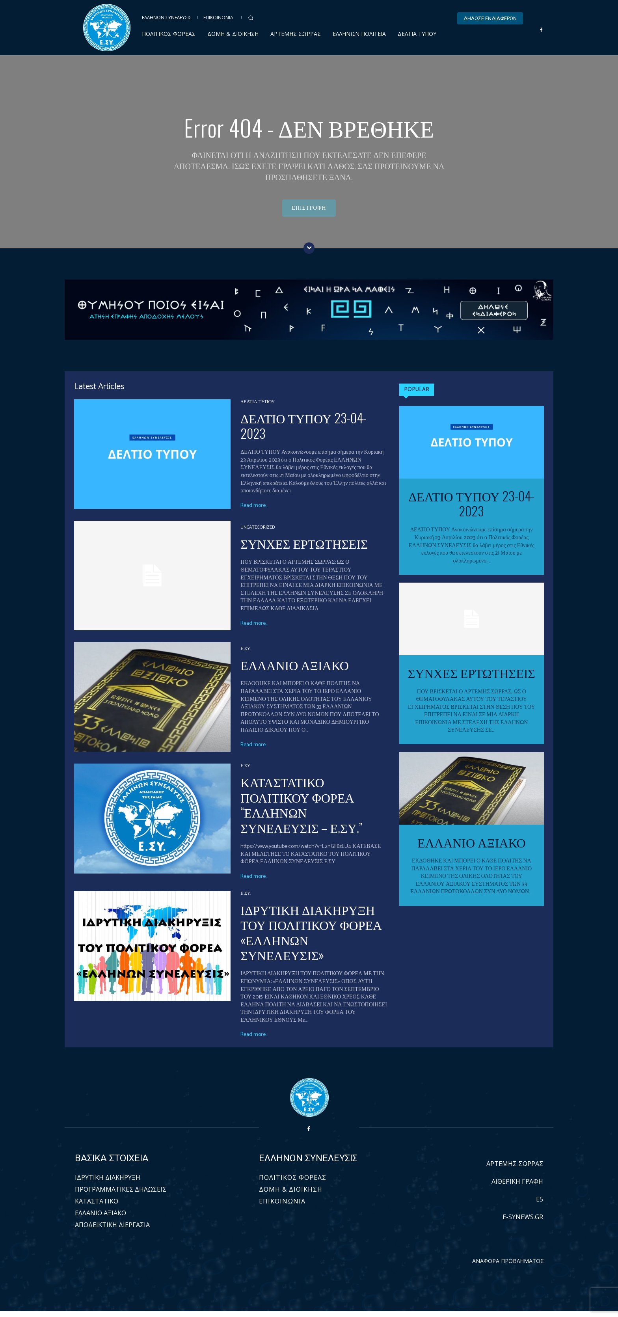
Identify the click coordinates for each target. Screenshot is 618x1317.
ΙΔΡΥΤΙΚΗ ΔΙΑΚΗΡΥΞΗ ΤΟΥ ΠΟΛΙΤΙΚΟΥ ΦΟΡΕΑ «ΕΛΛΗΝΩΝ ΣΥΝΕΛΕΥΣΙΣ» (311, 938)
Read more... (254, 511)
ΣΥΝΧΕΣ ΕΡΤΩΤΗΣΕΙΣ (304, 549)
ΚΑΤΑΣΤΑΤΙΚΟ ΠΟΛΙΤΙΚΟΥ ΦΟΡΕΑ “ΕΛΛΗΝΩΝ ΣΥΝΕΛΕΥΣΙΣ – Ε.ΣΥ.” (301, 810)
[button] (250, 17)
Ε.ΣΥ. (245, 654)
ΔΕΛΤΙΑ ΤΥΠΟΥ (257, 408)
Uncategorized (257, 533)
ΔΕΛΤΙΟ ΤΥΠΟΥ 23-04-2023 (303, 431)
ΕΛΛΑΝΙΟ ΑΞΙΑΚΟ (294, 670)
